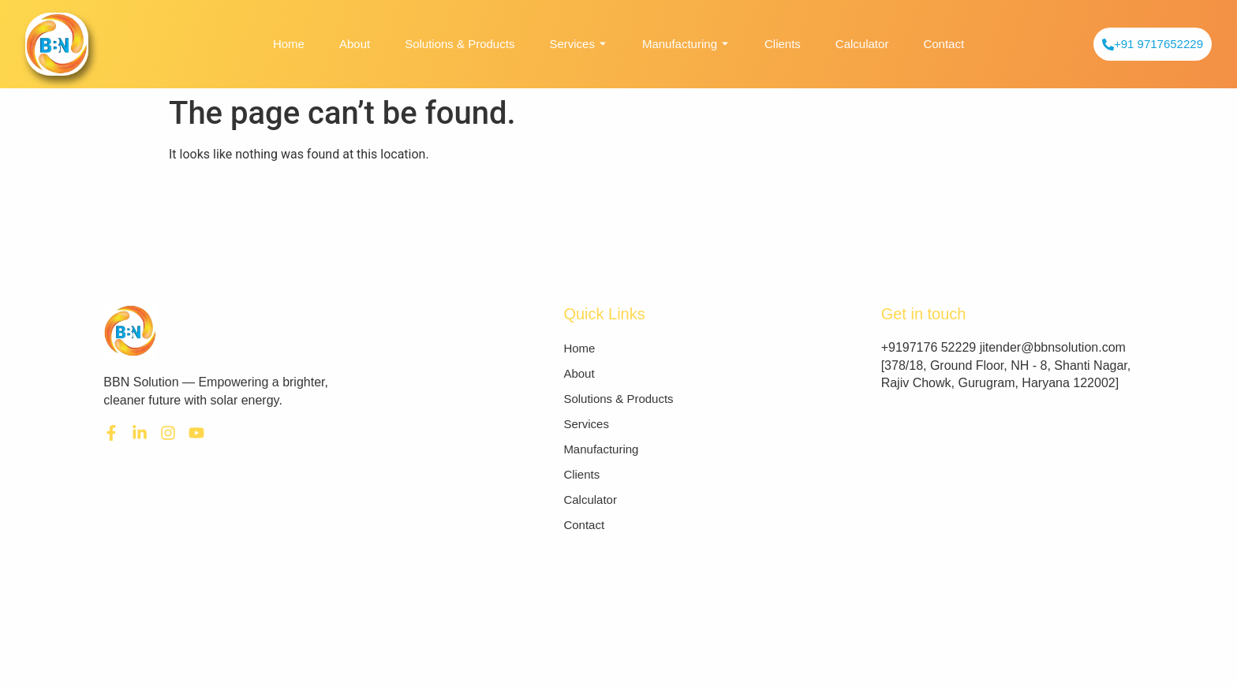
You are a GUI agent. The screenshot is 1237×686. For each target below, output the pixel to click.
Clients (782, 43)
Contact (943, 43)
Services (578, 43)
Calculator (862, 43)
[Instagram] (168, 433)
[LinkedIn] (140, 433)
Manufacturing (686, 43)
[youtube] (196, 433)
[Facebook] (111, 433)
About (354, 43)
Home (289, 43)
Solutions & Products (459, 43)
